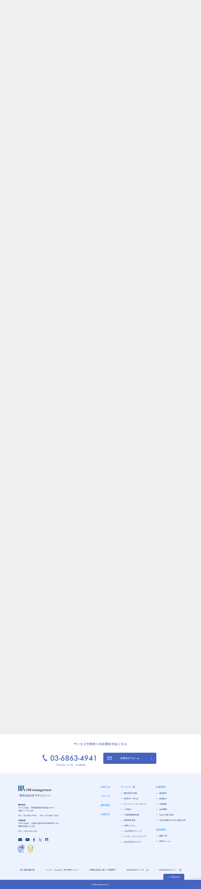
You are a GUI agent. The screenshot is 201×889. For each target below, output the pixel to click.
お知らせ (105, 787)
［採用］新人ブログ (74, 575)
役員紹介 (163, 799)
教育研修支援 (129, 820)
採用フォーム (165, 841)
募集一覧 (163, 836)
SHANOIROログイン (170, 870)
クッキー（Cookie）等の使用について (62, 870)
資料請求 (105, 805)
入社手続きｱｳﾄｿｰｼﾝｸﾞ (133, 831)
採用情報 (161, 829)
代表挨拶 (163, 804)
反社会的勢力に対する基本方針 (171, 820)
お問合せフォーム (123, 758)
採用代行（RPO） (131, 799)
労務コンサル (129, 826)
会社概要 (163, 809)
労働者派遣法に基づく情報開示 (102, 870)
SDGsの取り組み (166, 815)
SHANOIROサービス (137, 870)
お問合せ (105, 814)
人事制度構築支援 (131, 815)
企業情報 (161, 787)
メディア (105, 796)
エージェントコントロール (134, 804)
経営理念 (163, 793)
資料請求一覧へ (93, 722)
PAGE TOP (174, 877)
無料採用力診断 (130, 793)
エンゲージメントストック (134, 836)
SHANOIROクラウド (133, 842)
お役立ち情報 (70, 605)
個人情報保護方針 (27, 870)
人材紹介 (127, 809)
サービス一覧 (128, 787)
